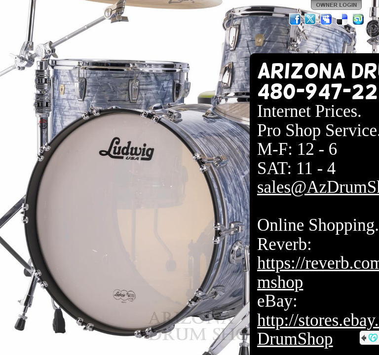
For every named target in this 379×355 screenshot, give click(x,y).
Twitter (311, 19)
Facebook (295, 19)
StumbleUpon (358, 19)
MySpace (327, 19)
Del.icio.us (342, 19)
